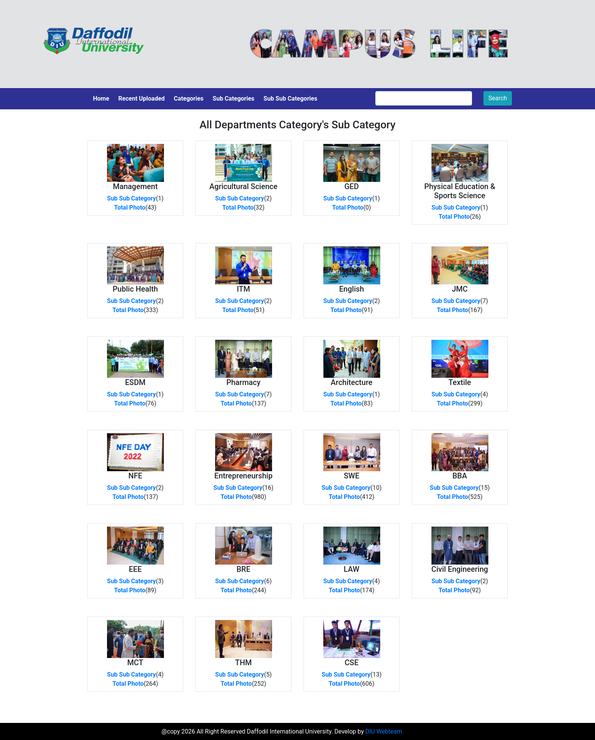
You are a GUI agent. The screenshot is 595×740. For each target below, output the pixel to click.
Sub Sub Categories (290, 98)
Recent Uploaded (141, 98)
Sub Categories (233, 98)
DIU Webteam (383, 731)
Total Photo (129, 207)
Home (101, 98)
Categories (188, 98)
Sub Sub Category (131, 198)
